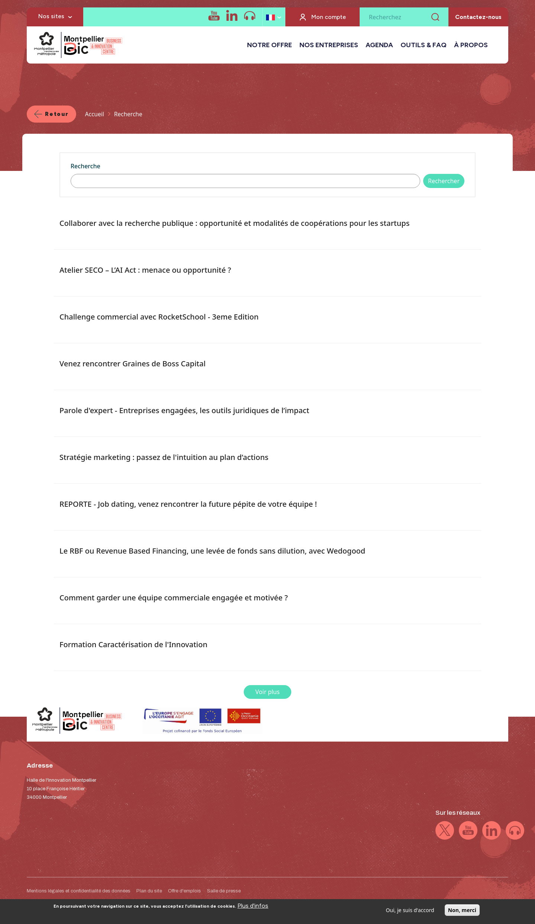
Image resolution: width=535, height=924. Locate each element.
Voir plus (267, 692)
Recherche (85, 166)
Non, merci (462, 912)
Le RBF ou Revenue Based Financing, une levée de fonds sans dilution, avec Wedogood (212, 551)
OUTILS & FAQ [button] (424, 45)
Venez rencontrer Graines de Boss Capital (132, 364)
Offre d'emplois (184, 891)
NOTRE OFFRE (269, 45)
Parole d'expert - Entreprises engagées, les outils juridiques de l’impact (184, 410)
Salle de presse (224, 891)
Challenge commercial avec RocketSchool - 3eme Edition (159, 317)
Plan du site (149, 891)
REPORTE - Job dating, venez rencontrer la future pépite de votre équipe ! (188, 504)
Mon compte (328, 16)
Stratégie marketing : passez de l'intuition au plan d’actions (164, 457)
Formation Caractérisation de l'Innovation (133, 644)
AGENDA (379, 45)
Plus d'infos (252, 907)
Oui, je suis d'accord (410, 912)
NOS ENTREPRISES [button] (328, 45)
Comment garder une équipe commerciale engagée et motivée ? (173, 598)
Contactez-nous (478, 16)
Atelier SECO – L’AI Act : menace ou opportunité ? (145, 270)
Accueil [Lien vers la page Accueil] (94, 114)
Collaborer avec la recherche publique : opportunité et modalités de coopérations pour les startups (234, 223)
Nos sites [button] (51, 16)
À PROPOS (471, 45)
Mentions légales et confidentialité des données (78, 891)
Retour (57, 114)
